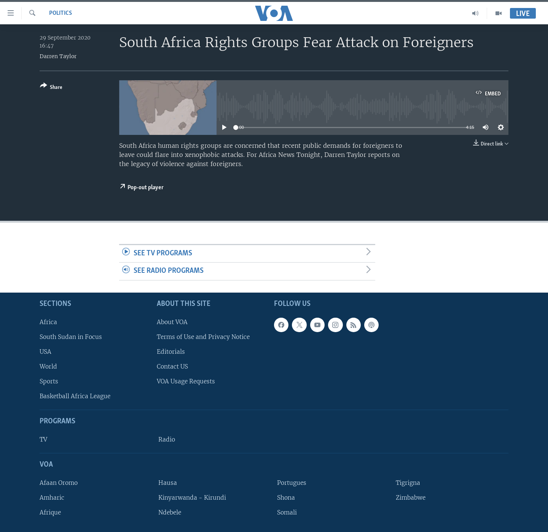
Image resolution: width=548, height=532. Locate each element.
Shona (286, 497)
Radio (166, 439)
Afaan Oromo (59, 482)
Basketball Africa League (75, 396)
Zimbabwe (410, 497)
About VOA (172, 322)
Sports (49, 381)
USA (45, 351)
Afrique (50, 512)
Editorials (171, 351)
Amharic (52, 497)
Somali (287, 512)
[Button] (51, 88)
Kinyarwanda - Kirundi (192, 497)
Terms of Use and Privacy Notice (203, 336)
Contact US (172, 366)
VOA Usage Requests (186, 381)
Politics (60, 13)
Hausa (167, 482)
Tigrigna (408, 482)
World (48, 366)
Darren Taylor (58, 56)
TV (43, 439)
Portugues (291, 482)
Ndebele (169, 512)
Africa (48, 322)
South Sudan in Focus (71, 336)
